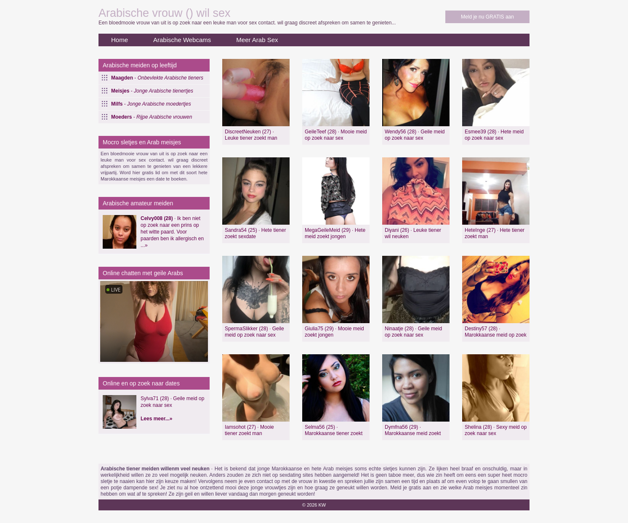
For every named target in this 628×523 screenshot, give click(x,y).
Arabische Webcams (182, 39)
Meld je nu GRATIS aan (487, 17)
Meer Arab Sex (257, 39)
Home (119, 39)
